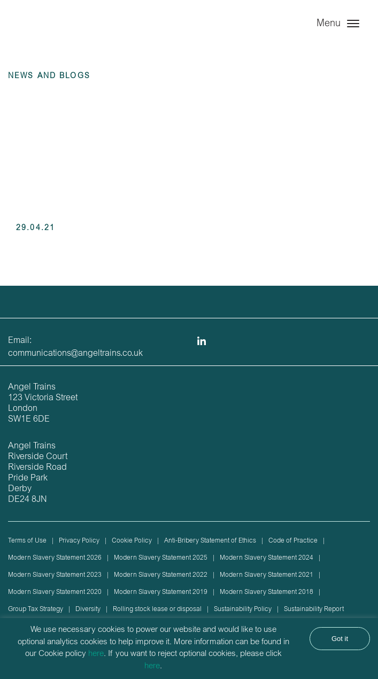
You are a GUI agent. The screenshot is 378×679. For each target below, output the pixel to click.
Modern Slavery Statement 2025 (160, 558)
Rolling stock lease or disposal (157, 609)
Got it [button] (339, 639)
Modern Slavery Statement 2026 (55, 558)
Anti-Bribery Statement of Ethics (210, 541)
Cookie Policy (132, 541)
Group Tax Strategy (35, 609)
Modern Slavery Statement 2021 (266, 575)
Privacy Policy (79, 541)
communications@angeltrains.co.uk (75, 353)
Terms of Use (27, 541)
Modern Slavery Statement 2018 (266, 592)
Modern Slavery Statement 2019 (160, 592)
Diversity (88, 609)
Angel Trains (53, 33)
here (96, 654)
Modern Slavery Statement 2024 (266, 558)
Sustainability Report (314, 609)
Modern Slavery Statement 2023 (55, 575)
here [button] (152, 666)
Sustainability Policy (243, 609)
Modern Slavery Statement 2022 (160, 575)
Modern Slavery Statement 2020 (55, 592)
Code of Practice (293, 541)
